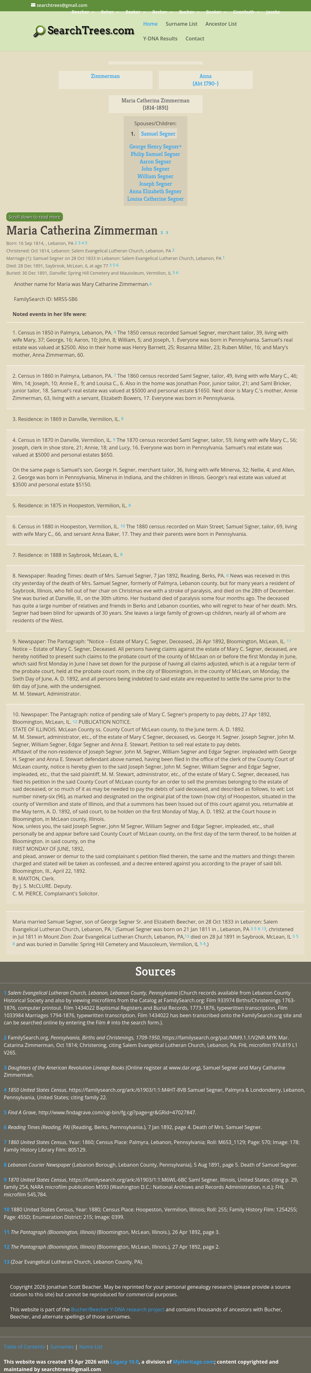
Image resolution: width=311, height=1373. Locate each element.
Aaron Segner (155, 161)
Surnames (62, 1346)
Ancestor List (221, 24)
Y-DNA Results (160, 39)
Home (150, 24)
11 (6, 1232)
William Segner (155, 176)
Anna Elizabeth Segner (155, 191)
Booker (213, 12)
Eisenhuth (243, 12)
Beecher (80, 12)
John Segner (155, 168)
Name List (91, 1346)
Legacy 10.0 (124, 1361)
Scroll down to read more (34, 217)
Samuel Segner (158, 133)
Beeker (133, 12)
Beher (107, 12)
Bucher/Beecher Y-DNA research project (117, 1309)
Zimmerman (105, 76)
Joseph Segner (155, 183)
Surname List (181, 24)
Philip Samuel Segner (155, 154)
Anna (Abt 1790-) (206, 79)
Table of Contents (24, 1346)
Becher (159, 12)
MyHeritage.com (193, 1361)
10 (6, 1209)
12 (6, 1246)
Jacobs (273, 12)
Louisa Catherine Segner (155, 198)
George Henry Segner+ (155, 146)
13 (6, 1261)
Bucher (186, 12)
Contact (195, 39)
